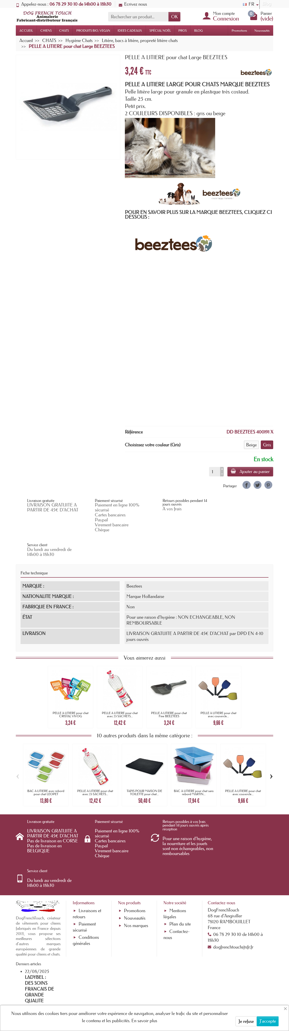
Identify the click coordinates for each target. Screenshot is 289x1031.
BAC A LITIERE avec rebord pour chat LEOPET (45, 768)
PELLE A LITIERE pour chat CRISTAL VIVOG (71, 690)
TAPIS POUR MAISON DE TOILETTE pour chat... (144, 768)
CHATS (64, 30)
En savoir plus (144, 1020)
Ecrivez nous (133, 4)
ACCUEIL (26, 30)
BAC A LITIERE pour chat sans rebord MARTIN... (194, 768)
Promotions (239, 30)
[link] (246, 485)
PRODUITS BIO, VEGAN (93, 30)
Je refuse (246, 1021)
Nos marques (136, 877)
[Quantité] (214, 471)
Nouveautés (262, 30)
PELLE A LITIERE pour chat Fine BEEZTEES (169, 690)
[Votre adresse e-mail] (132, 994)
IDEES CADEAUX (130, 30)
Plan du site (180, 875)
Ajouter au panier (250, 471)
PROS (182, 30)
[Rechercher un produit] (138, 16)
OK (174, 16)
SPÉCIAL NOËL (160, 30)
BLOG (198, 30)
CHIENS (46, 30)
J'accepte (267, 1021)
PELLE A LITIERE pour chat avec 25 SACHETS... (120, 690)
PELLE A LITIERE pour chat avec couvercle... (218, 690)
